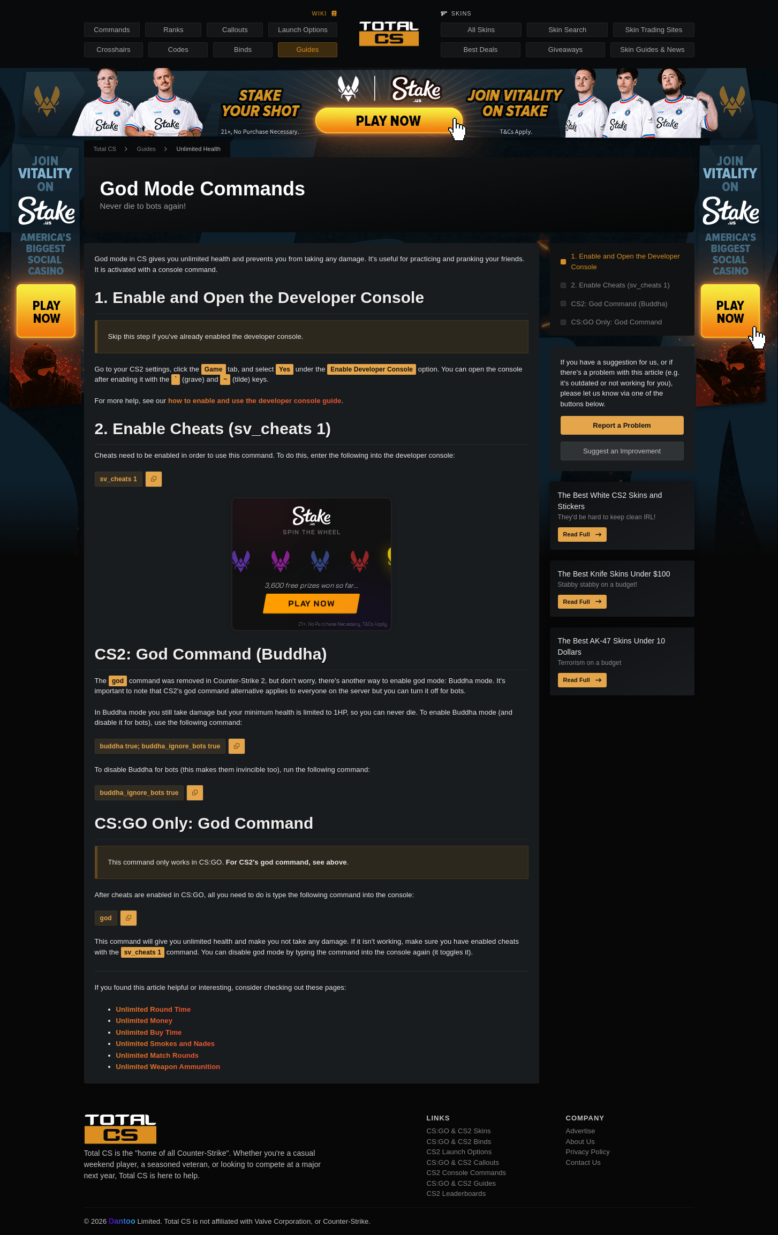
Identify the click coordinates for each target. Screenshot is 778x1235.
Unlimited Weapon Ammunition (168, 1067)
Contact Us (583, 1162)
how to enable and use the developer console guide (254, 401)
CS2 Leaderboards (456, 1193)
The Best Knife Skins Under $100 (614, 574)
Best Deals (481, 50)
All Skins (481, 30)
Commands (112, 30)
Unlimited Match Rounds (157, 1055)
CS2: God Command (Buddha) (619, 304)
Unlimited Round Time (153, 1009)
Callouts (235, 30)
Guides (308, 50)
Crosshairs (113, 50)
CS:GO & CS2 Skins (459, 1131)
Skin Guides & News (652, 50)
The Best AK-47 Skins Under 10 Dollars (612, 646)
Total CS (105, 149)
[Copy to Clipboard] (154, 479)
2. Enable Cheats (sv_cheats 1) (620, 285)
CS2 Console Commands (467, 1173)
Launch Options (302, 30)
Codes (178, 50)
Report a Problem (622, 425)
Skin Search (567, 30)
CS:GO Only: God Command (616, 322)
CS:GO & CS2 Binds (459, 1142)
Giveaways (565, 50)
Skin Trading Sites (654, 30)
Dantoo (122, 1221)
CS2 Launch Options (459, 1152)
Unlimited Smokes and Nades (165, 1044)
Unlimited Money (144, 1021)
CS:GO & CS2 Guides (461, 1183)
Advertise (580, 1131)
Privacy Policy (588, 1152)
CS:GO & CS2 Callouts (463, 1162)
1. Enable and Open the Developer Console (625, 261)
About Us (580, 1142)
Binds (243, 50)
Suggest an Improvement (622, 451)
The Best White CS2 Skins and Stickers (610, 501)
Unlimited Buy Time (149, 1032)
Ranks (173, 30)
